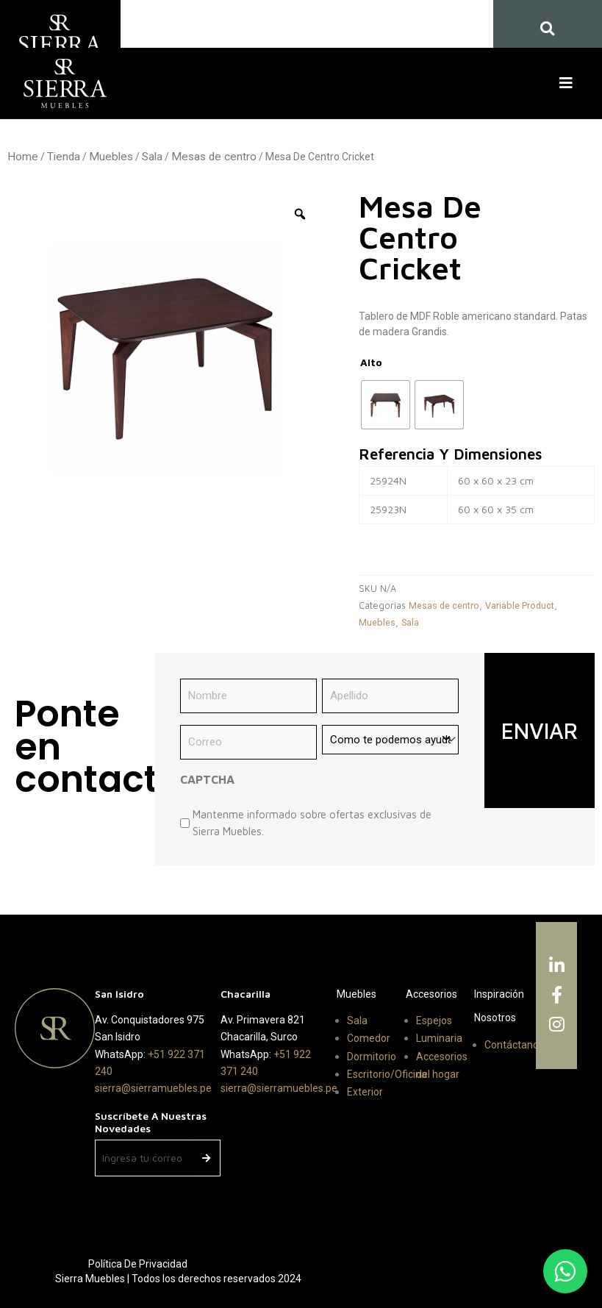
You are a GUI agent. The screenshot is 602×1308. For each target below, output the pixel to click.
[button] (569, 83)
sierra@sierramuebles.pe (153, 1088)
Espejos (434, 1020)
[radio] (385, 405)
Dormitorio (371, 1056)
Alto (371, 362)
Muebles (111, 156)
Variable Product (519, 605)
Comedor (368, 1038)
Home (22, 156)
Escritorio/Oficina (387, 1074)
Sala (152, 156)
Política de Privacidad (137, 1264)
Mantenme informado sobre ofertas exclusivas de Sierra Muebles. (312, 822)
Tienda (63, 156)
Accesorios (431, 994)
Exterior (365, 1092)
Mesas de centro (214, 156)
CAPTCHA (207, 779)
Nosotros (495, 1017)
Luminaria (439, 1038)
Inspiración (499, 994)
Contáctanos (514, 1045)
